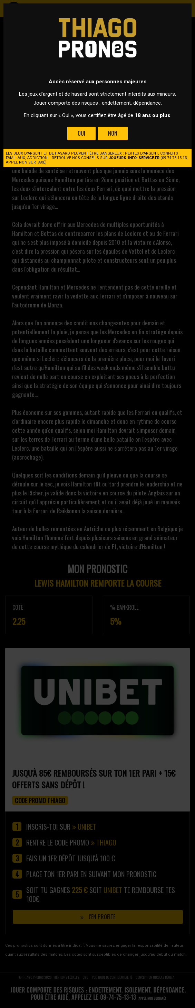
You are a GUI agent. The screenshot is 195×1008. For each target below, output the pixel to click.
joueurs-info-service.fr (134, 158)
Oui (81, 133)
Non (112, 133)
